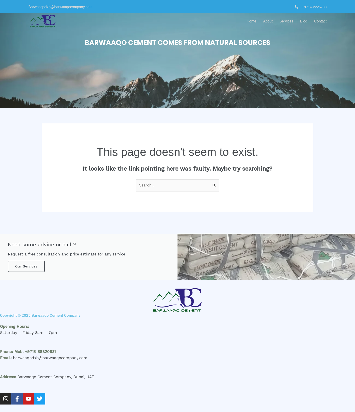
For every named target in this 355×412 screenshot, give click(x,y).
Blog (303, 21)
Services (286, 21)
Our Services (26, 266)
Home (252, 21)
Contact (320, 21)
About (268, 21)
